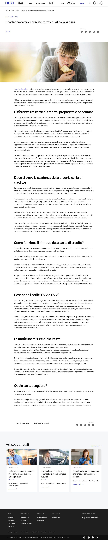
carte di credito (22, 89)
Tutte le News (96, 446)
